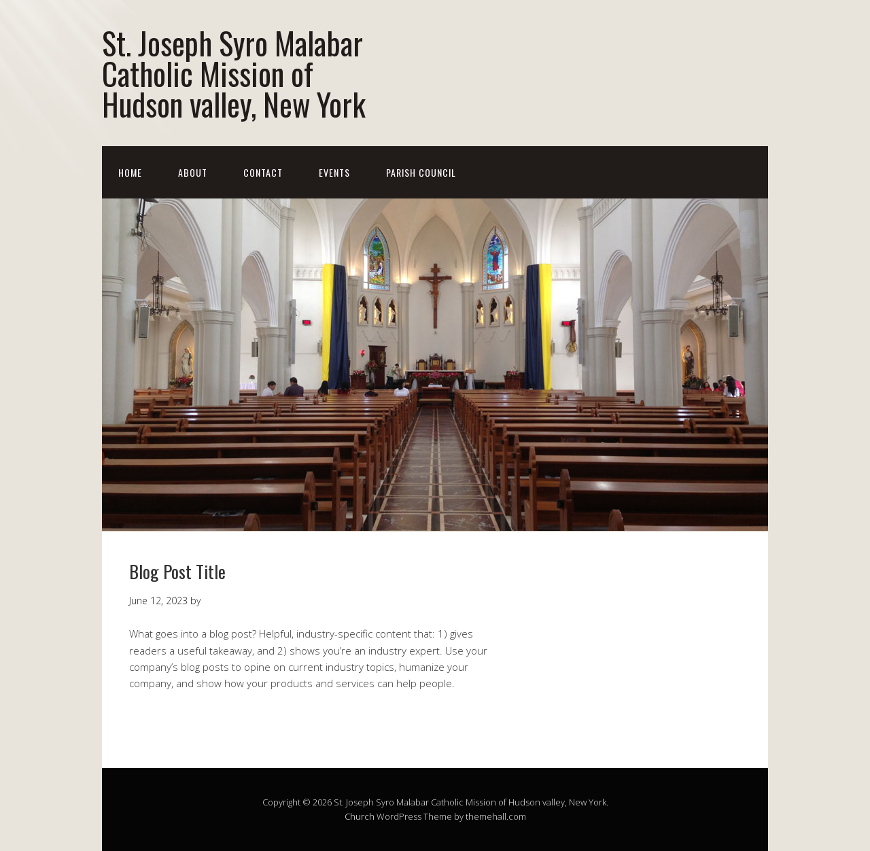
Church (360, 816)
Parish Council (421, 172)
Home (130, 172)
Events (334, 172)
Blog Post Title (177, 571)
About (192, 172)
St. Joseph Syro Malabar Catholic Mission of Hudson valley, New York (234, 73)
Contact (263, 172)
